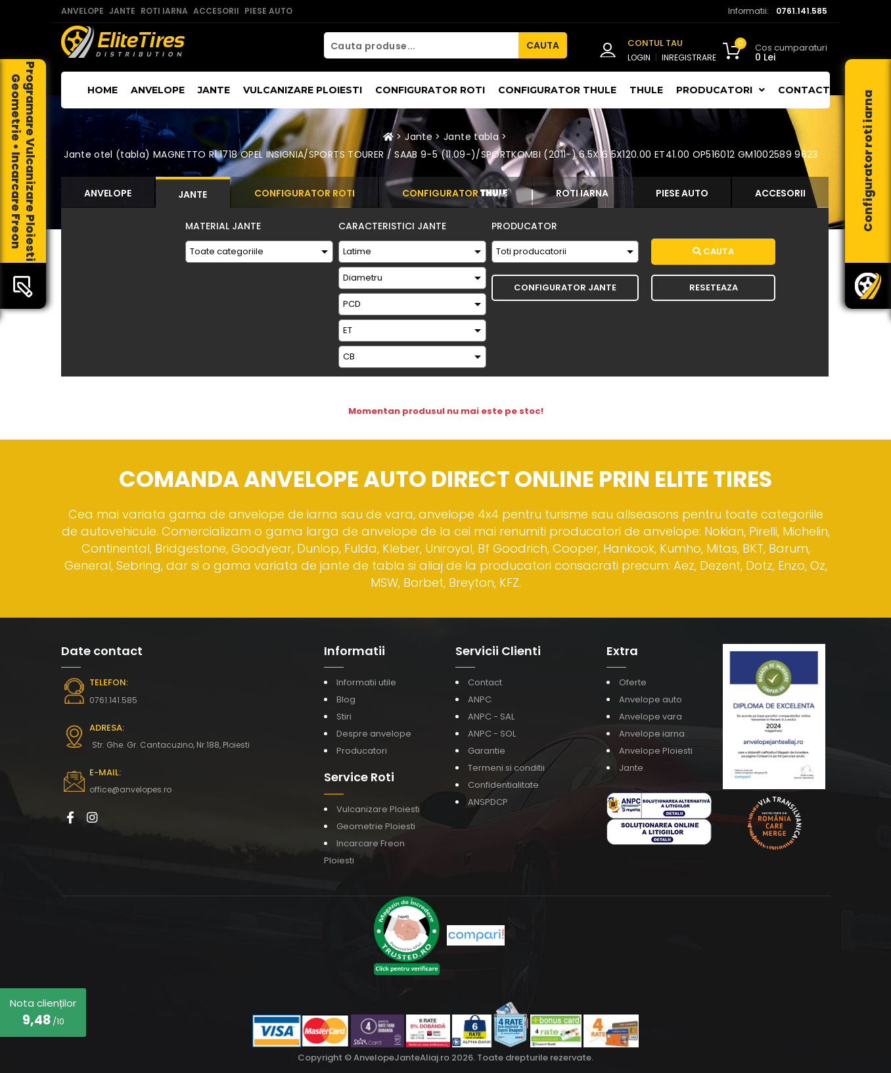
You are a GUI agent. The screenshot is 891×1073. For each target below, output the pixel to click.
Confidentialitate (503, 785)
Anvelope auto (650, 699)
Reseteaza (713, 287)
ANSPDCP (488, 802)
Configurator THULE (557, 90)
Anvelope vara (650, 716)
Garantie (486, 750)
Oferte (633, 682)
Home (102, 90)
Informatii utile (366, 682)
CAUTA (542, 45)
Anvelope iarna (652, 733)
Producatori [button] (720, 90)
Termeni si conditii (506, 768)
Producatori (361, 750)
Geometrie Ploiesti (375, 826)
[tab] (107, 192)
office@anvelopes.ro (130, 789)
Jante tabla (471, 136)
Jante (214, 90)
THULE (646, 90)
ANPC (479, 699)
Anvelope (158, 90)
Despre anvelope (373, 733)
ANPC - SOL (492, 733)
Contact (804, 90)
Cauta (713, 251)
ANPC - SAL (491, 716)
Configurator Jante (565, 287)
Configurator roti (430, 90)
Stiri (344, 716)
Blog (345, 699)
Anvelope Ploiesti (656, 750)
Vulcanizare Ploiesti (302, 90)
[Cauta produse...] (421, 45)
